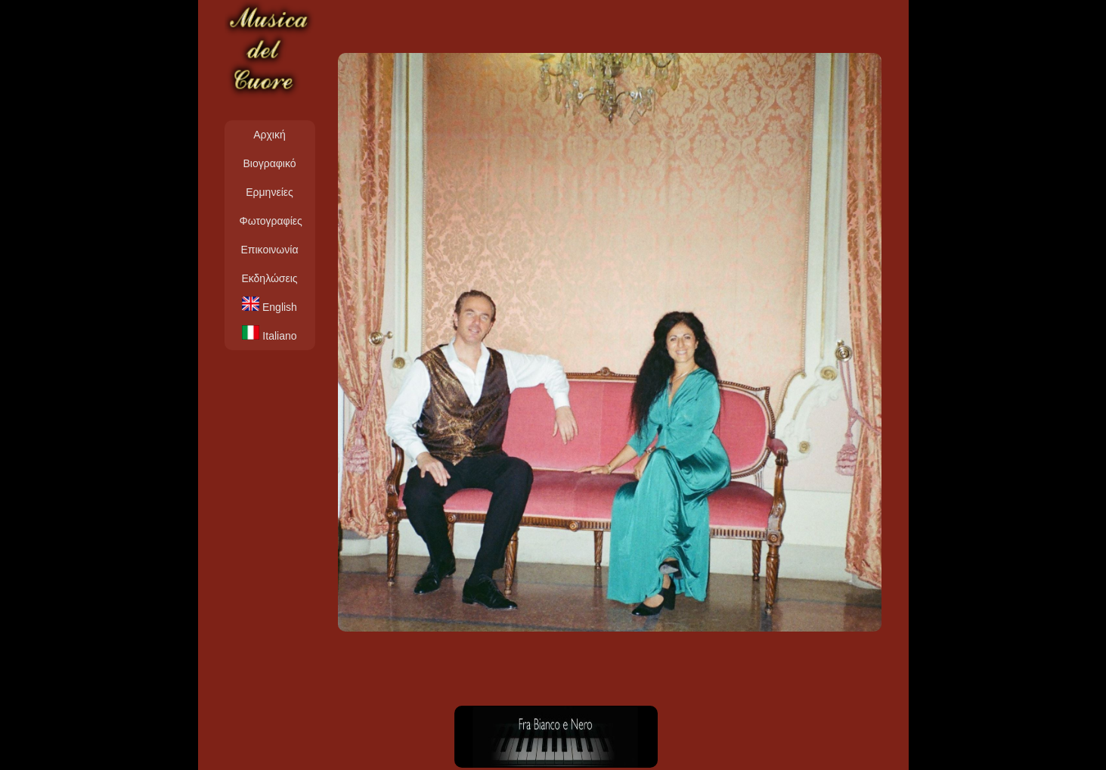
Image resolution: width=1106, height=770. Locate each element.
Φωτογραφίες (271, 221)
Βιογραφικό (269, 163)
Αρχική (269, 135)
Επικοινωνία (270, 250)
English (269, 305)
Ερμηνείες (269, 192)
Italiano (269, 333)
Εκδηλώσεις (269, 278)
